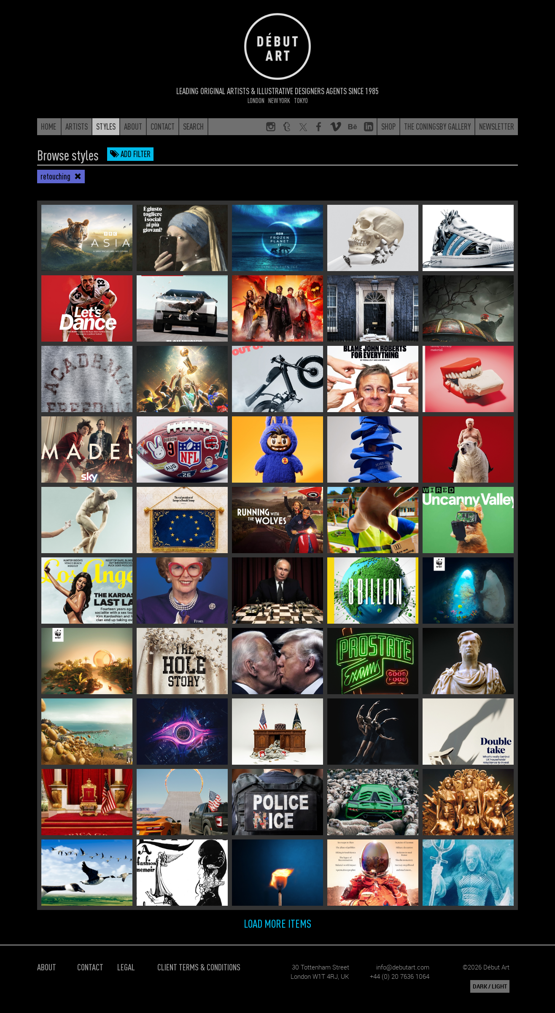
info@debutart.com (402, 967)
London (256, 100)
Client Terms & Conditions (198, 966)
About (46, 966)
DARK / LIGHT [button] (490, 986)
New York (279, 100)
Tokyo (301, 100)
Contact (90, 966)
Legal (126, 966)
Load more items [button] (277, 923)
